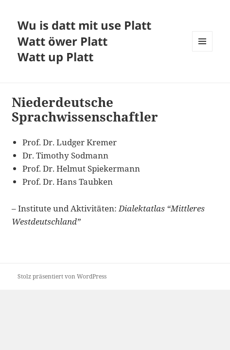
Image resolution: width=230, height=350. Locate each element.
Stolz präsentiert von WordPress (62, 276)
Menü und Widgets (202, 51)
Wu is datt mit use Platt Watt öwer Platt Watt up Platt (84, 41)
